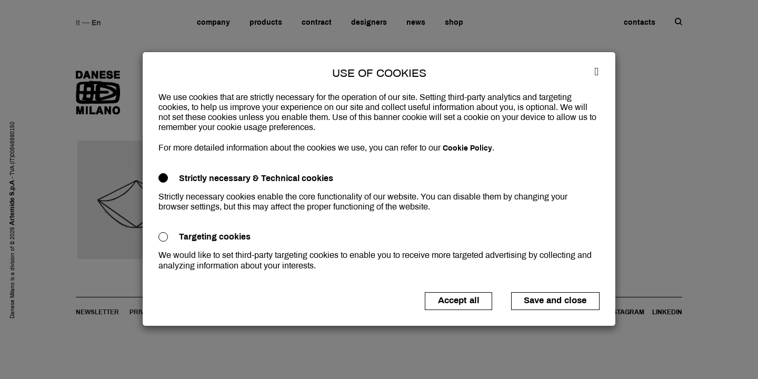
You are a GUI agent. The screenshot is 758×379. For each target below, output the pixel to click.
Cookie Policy (467, 148)
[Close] (596, 71)
